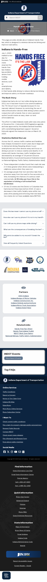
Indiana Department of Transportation (24, 13)
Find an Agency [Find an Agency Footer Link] (22, 478)
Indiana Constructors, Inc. (23, 301)
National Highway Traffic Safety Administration (24, 336)
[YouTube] (15, 451)
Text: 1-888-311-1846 (22, 486)
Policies (22, 504)
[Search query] (23, 18)
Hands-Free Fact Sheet (23, 329)
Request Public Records (11, 428)
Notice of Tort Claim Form (12, 398)
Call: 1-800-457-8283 (22, 482)
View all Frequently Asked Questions (18, 243)
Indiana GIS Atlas (8, 402)
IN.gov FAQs (23, 512)
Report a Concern (9, 395)
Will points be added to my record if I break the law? (22, 236)
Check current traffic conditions (14, 422)
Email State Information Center (23, 474)
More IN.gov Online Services (12, 409)
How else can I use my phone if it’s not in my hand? (23, 217)
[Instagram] (12, 451)
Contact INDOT (8, 432)
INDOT (12, 31)
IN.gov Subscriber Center (11, 412)
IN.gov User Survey (22, 497)
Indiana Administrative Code (23, 542)
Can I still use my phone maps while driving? (20, 223)
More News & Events (13, 358)
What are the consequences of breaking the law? (23, 229)
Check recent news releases (13, 435)
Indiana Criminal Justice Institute (23, 303)
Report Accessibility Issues (22, 561)
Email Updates (23, 534)
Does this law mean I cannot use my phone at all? (23, 211)
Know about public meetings (13, 442)
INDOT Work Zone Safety (23, 333)
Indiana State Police (23, 308)
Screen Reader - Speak (22, 566)
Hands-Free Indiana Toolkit (23, 331)
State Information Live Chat (23, 471)
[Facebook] (4, 451)
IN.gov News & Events (22, 530)
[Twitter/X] (8, 451)
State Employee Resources (22, 516)
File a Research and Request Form (15, 438)
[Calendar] (23, 451)
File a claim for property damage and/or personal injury (22, 425)
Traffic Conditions (9, 392)
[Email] (19, 451)
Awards (22, 546)
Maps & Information (23, 527)
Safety (20, 31)
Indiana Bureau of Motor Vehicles (23, 298)
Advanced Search (22, 501)
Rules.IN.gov (7, 405)
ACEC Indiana (23, 296)
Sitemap (23, 508)
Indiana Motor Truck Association (23, 305)
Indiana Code (22, 538)
